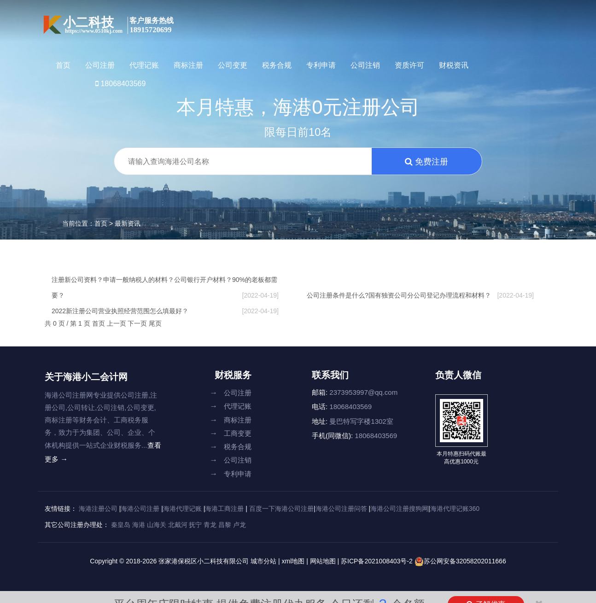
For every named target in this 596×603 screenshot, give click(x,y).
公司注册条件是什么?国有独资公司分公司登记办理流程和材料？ (420, 295)
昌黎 (224, 524)
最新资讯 (127, 223)
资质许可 (409, 65)
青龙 (210, 524)
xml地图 (292, 561)
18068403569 (120, 84)
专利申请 (321, 65)
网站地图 (323, 561)
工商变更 (230, 433)
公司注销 (365, 65)
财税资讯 (453, 65)
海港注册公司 (98, 508)
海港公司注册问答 (341, 508)
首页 (63, 65)
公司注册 (100, 65)
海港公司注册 (140, 508)
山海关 (156, 524)
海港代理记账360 (454, 508)
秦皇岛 (120, 524)
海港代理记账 (182, 508)
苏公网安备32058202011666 (465, 561)
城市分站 (263, 561)
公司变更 (232, 65)
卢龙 (239, 524)
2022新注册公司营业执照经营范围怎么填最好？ (165, 311)
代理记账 (144, 65)
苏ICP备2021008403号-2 (378, 561)
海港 (138, 524)
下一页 (138, 323)
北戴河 (177, 524)
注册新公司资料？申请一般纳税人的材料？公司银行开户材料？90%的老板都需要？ (165, 289)
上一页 (117, 323)
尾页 (155, 323)
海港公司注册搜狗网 (399, 508)
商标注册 (188, 65)
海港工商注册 (224, 508)
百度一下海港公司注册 (281, 508)
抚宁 (195, 524)
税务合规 (277, 65)
